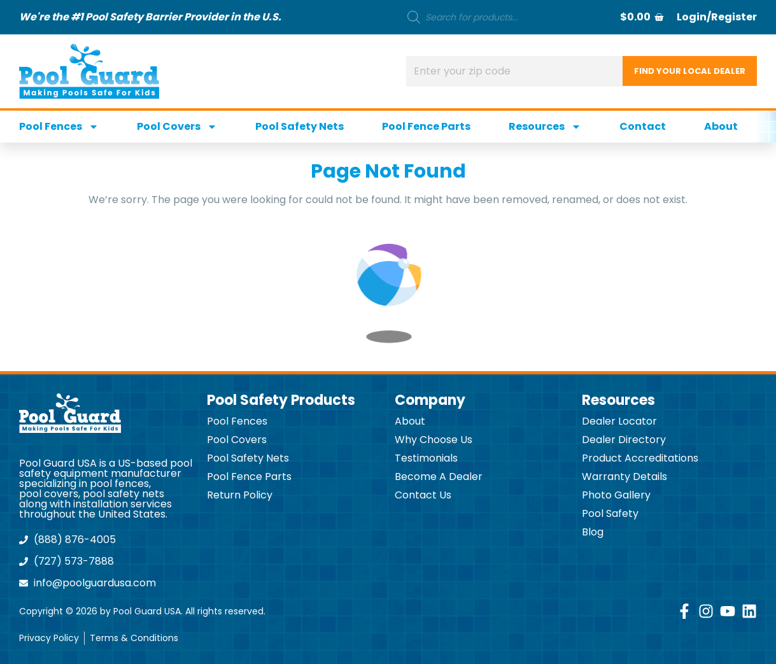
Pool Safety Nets (299, 126)
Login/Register (717, 17)
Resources (545, 126)
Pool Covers (177, 126)
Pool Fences (59, 126)
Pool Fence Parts (426, 126)
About (721, 126)
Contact (642, 126)
